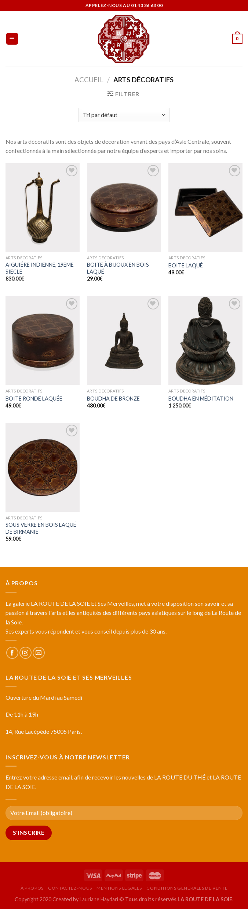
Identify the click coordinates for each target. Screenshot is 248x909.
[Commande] (124, 115)
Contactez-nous (70, 888)
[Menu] (12, 39)
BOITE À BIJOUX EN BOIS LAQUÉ (118, 268)
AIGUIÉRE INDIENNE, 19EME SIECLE (40, 268)
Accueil (88, 80)
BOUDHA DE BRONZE (113, 398)
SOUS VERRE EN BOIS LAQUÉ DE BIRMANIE (41, 528)
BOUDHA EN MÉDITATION (200, 398)
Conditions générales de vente (186, 888)
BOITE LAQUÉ (185, 265)
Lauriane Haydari (99, 899)
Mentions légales (119, 888)
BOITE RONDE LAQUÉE (34, 398)
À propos (32, 888)
